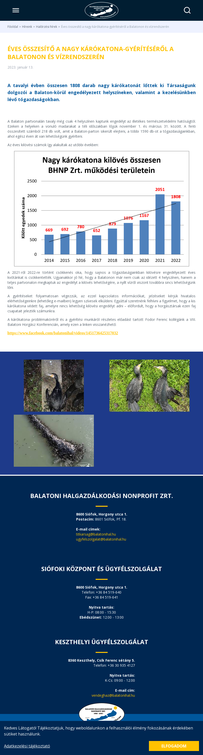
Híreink (27, 27)
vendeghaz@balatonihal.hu (113, 695)
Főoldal (13, 27)
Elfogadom (173, 746)
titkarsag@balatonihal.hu (96, 534)
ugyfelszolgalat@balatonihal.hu (101, 539)
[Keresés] (187, 10)
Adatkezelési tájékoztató (27, 746)
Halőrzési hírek (46, 27)
